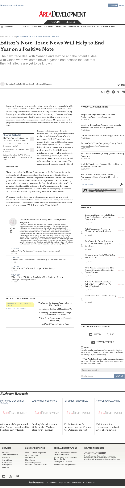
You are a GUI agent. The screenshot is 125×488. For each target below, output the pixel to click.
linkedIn (95, 334)
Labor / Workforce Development (31, 456)
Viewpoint (15, 248)
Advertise (21, 5)
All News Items (87, 184)
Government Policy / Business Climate (38, 36)
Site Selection (30, 460)
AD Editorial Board (105, 27)
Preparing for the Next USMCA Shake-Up (55, 309)
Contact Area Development (7, 463)
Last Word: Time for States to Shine (55, 324)
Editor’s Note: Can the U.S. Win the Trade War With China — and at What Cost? (17, 157)
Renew (121, 5)
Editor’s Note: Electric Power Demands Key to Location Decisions (38, 259)
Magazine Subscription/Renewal (10, 453)
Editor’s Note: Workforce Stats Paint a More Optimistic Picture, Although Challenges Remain (37, 278)
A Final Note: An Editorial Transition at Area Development (35, 251)
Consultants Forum (9, 5)
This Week (102, 361)
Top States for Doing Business (65, 464)
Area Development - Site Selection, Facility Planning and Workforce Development (62, 14)
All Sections (8, 27)
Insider (102, 351)
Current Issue (7, 460)
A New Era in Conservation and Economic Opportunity (55, 319)
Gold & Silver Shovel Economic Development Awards (65, 453)
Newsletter (6, 457)
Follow (55, 22)
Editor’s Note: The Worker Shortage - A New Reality (33, 268)
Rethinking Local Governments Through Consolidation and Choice (55, 314)
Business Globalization (16, 308)
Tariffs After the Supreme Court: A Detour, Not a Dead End (55, 304)
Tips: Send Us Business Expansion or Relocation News (102, 190)
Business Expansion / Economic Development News (36, 463)
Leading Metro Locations (63, 462)
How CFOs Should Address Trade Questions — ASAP (16, 145)
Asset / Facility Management (35, 453)
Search (70, 22)
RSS (110, 334)
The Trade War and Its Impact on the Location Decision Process (15, 139)
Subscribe (112, 5)
